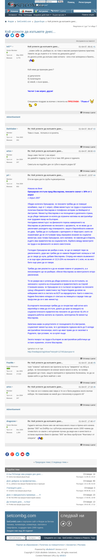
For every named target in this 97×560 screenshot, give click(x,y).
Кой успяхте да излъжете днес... (30, 32)
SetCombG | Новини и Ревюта (76, 538)
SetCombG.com (24, 21)
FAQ (20, 15)
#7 (94, 421)
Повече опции (88, 15)
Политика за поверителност (52, 545)
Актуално (41, 11)
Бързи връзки (58, 15)
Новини (12, 11)
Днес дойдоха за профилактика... (21, 481)
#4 (94, 175)
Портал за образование (27, 545)
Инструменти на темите (84, 41)
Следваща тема (59, 462)
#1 (94, 47)
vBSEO (63, 555)
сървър (58, 11)
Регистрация (85, 2)
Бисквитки (71, 545)
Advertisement (13, 117)
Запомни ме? (42, 5)
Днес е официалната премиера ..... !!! (23, 495)
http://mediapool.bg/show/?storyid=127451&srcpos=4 (51, 352)
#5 (94, 363)
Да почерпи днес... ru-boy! (18, 502)
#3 (94, 151)
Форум (26, 11)
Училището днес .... (15, 488)
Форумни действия (41, 15)
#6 (94, 387)
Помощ (70, 2)
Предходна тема (42, 462)
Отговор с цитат (88, 112)
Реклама (81, 545)
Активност (12, 15)
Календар (28, 15)
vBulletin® (50, 549)
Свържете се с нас (52, 538)
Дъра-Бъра (39, 21)
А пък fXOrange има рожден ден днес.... (24, 474)
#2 (94, 129)
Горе (93, 538)
